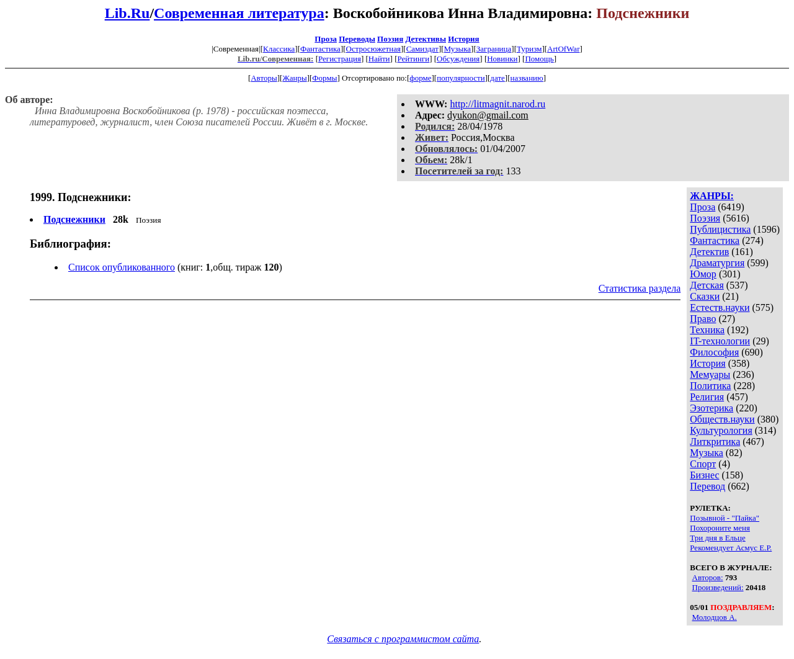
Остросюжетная (373, 48)
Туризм (529, 48)
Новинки (502, 58)
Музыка (457, 48)
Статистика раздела (640, 288)
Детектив (709, 251)
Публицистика (720, 229)
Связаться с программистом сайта (403, 639)
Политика (710, 385)
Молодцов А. (714, 617)
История (463, 38)
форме (420, 78)
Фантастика (320, 48)
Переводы (357, 38)
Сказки (705, 296)
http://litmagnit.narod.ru (497, 104)
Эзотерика (711, 408)
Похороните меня (720, 527)
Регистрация (339, 58)
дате (497, 78)
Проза (325, 38)
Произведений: (718, 587)
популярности (461, 78)
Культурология (721, 430)
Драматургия (717, 263)
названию (527, 78)
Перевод (707, 486)
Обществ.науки (722, 419)
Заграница (494, 48)
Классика (279, 48)
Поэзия (390, 38)
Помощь (539, 58)
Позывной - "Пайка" (724, 517)
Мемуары (710, 374)
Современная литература (239, 13)
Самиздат (422, 48)
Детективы (425, 38)
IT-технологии (720, 341)
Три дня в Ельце (717, 537)
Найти (379, 58)
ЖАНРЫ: (712, 196)
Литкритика (715, 441)
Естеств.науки (719, 307)
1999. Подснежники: (80, 197)
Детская (707, 285)
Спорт (703, 464)
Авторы (264, 78)
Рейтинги (414, 58)
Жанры (294, 78)
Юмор (703, 274)
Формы (324, 78)
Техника (707, 330)
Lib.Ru (127, 13)
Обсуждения (458, 58)
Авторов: (707, 577)
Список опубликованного (121, 267)
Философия (714, 352)
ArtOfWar (563, 48)
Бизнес (704, 475)
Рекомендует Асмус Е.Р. (731, 547)
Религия (707, 397)
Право (703, 318)
